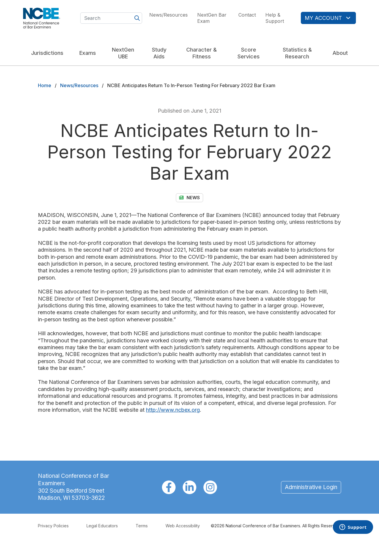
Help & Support (274, 18)
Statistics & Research (297, 53)
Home (44, 85)
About (340, 53)
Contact (247, 15)
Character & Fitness (201, 53)
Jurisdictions (47, 53)
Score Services (248, 53)
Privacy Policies (53, 525)
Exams (87, 53)
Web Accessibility (183, 525)
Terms (142, 525)
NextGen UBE (123, 53)
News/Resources (168, 15)
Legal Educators (102, 525)
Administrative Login (311, 487)
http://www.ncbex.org (173, 410)
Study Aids (159, 53)
